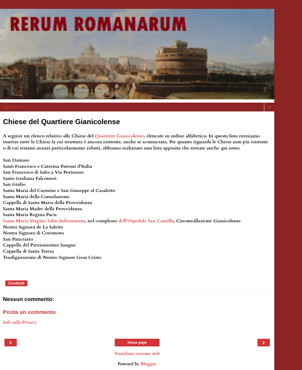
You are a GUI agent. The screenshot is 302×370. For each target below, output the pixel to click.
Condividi (16, 283)
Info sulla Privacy (20, 322)
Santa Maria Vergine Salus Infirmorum (44, 221)
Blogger (147, 364)
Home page (137, 343)
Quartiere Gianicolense (119, 136)
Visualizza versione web (137, 353)
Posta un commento (29, 312)
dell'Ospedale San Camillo (146, 221)
